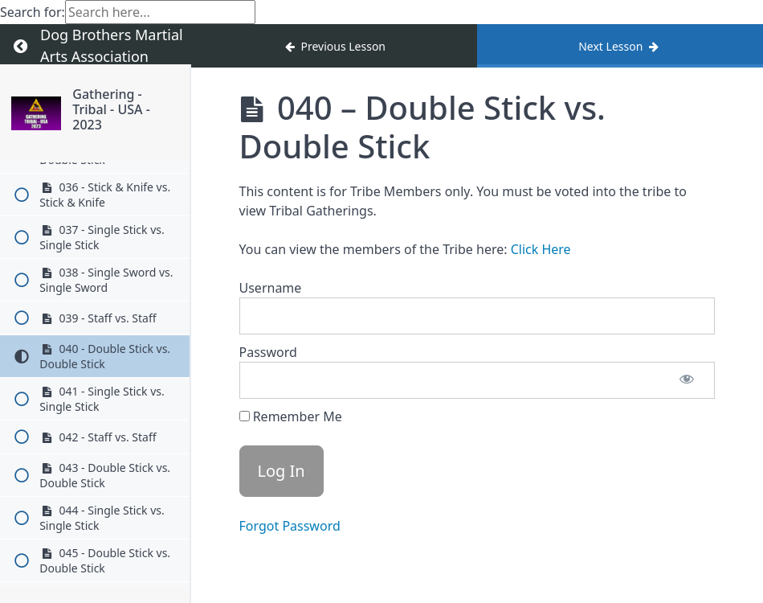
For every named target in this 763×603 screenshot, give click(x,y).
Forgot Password (290, 526)
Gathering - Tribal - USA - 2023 (111, 109)
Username (270, 288)
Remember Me (290, 416)
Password (268, 352)
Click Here (541, 249)
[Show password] (687, 380)
